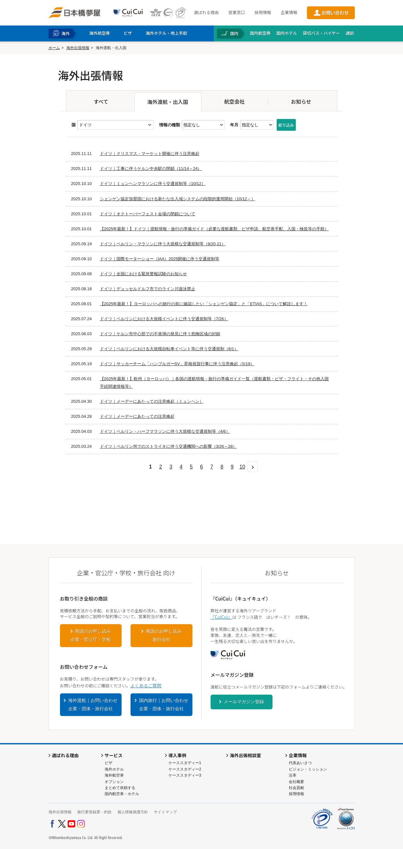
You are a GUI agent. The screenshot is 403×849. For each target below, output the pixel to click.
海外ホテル (114, 769)
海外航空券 (114, 775)
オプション (114, 781)
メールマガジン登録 (244, 701)
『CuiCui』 (221, 617)
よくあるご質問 (145, 685)
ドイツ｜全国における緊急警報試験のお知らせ (143, 273)
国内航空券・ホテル (122, 794)
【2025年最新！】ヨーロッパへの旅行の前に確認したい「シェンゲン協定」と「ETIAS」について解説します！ (204, 303)
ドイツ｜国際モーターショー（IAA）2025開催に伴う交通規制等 (160, 258)
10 (242, 466)
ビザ (108, 763)
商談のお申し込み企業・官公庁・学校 (91, 635)
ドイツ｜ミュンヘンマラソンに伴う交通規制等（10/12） (153, 183)
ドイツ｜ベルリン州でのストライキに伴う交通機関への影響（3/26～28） (168, 446)
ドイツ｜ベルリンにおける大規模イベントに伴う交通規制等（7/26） (164, 318)
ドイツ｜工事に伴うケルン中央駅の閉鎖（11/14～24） (151, 168)
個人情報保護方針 (132, 812)
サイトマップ (165, 812)
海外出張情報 (77, 48)
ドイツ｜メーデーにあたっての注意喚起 (137, 416)
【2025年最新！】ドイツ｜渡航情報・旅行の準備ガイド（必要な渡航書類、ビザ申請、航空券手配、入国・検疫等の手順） (214, 228)
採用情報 (262, 12)
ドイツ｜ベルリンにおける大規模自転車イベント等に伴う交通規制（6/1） (169, 348)
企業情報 (288, 12)
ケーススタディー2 (184, 769)
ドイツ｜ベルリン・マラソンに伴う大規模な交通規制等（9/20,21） (163, 243)
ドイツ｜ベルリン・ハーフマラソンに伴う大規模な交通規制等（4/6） (165, 431)
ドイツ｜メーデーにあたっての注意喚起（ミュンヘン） (152, 401)
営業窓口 (236, 12)
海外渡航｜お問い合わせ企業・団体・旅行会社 (92, 704)
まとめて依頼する (120, 788)
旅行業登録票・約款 (94, 812)
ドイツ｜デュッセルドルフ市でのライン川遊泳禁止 (147, 288)
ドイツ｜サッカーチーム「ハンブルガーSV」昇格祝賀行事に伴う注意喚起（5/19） (177, 363)
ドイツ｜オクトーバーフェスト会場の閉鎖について (147, 213)
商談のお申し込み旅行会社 (164, 635)
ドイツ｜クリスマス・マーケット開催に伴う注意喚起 (149, 153)
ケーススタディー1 (184, 763)
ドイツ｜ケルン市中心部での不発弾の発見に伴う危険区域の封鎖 (160, 333)
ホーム (54, 48)
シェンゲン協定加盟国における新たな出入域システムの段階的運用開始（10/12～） (178, 198)
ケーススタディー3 (184, 775)
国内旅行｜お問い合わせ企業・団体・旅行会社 (163, 704)
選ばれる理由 (206, 12)
